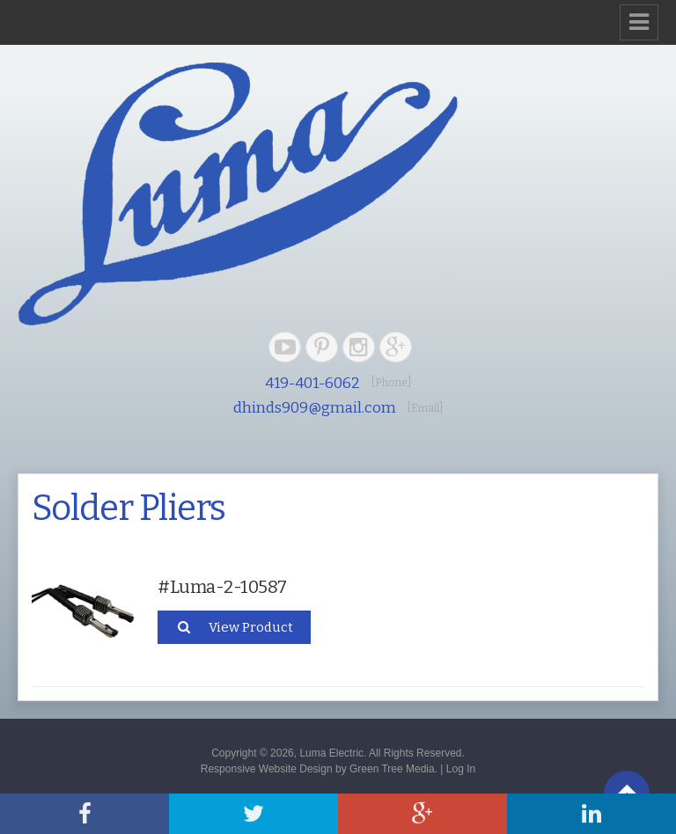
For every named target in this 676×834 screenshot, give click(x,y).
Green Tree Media (392, 769)
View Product (233, 627)
